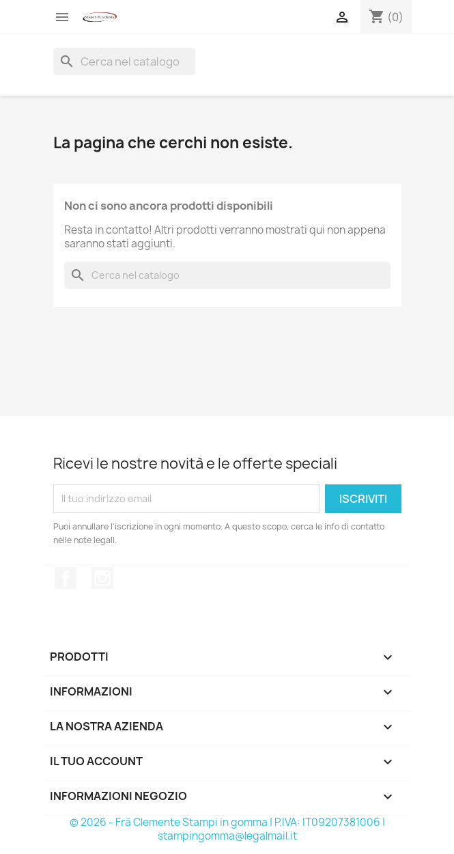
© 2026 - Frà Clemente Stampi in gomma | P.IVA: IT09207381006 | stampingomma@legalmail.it (227, 829)
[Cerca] (124, 61)
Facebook (65, 578)
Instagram (102, 578)
